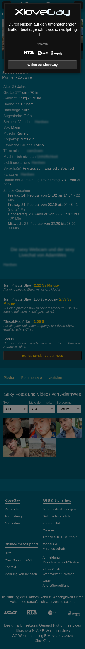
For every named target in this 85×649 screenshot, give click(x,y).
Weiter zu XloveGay (42, 65)
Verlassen (42, 44)
